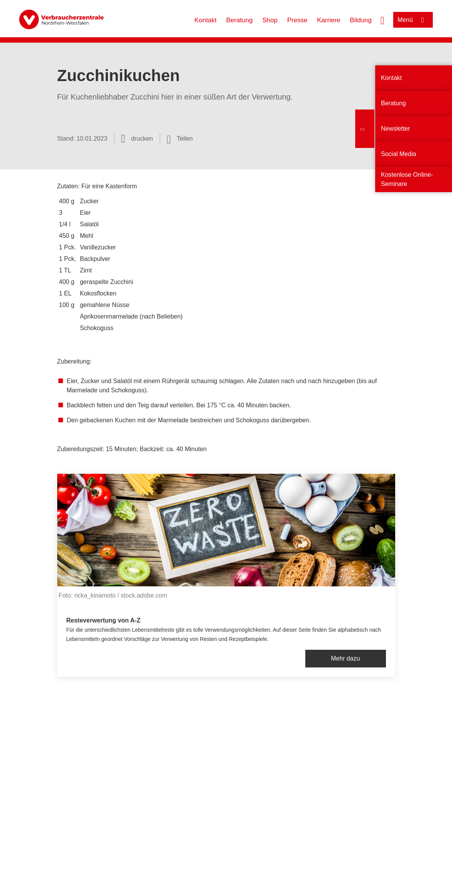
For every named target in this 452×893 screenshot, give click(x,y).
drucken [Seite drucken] (142, 138)
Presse (297, 20)
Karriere (328, 20)
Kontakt (205, 20)
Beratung (239, 20)
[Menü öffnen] (413, 20)
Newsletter (395, 128)
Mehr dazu (345, 658)
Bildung (361, 20)
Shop (270, 20)
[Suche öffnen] (382, 20)
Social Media (398, 154)
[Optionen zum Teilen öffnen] (180, 138)
